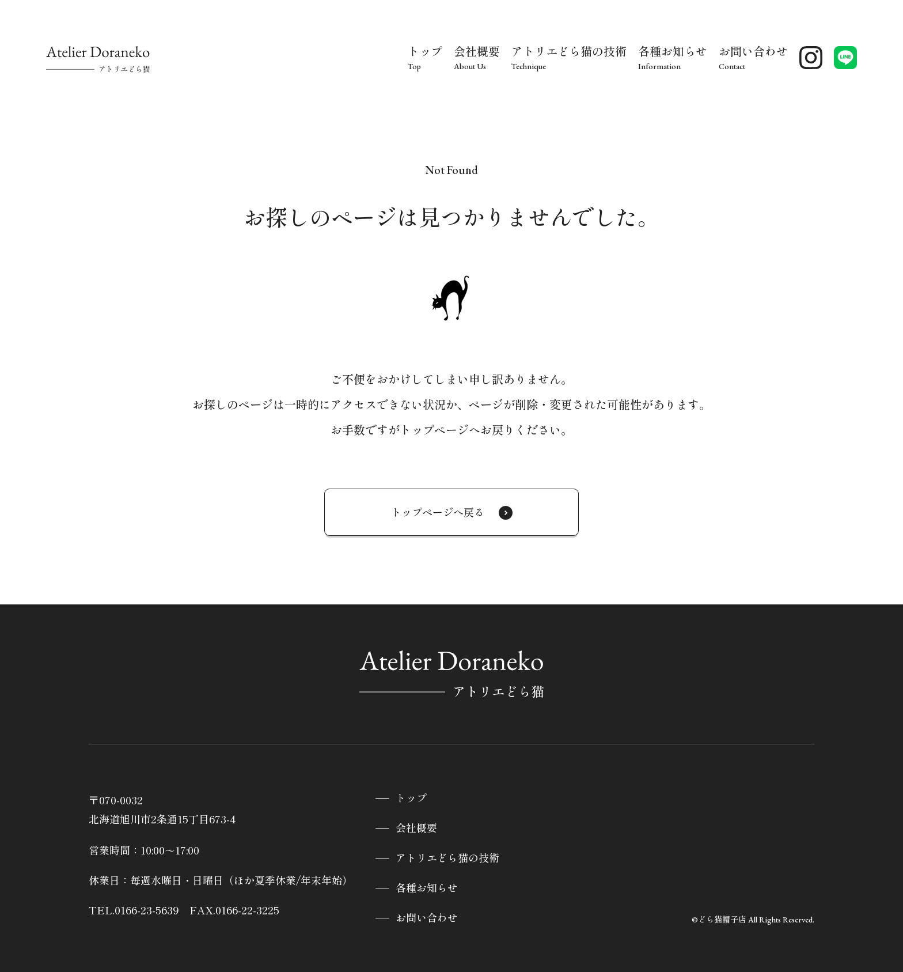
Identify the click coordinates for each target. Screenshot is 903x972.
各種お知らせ (427, 888)
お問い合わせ (427, 918)
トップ (411, 798)
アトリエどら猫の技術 (447, 858)
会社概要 (416, 828)
